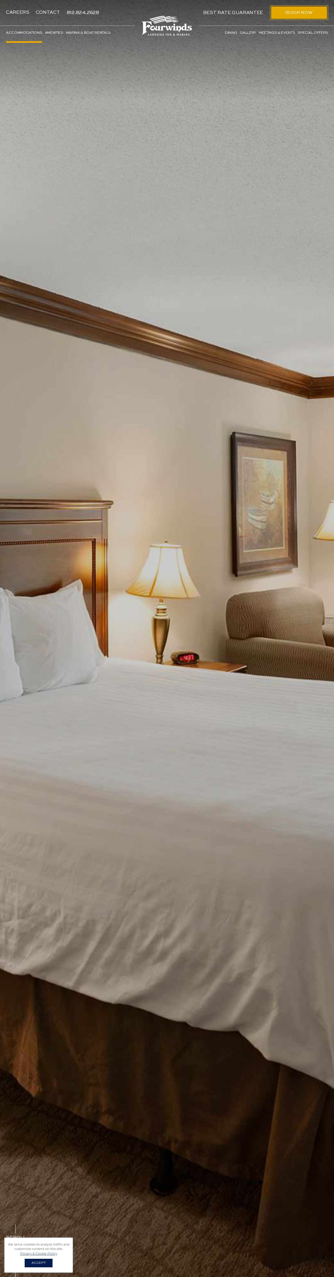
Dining (231, 33)
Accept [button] (38, 1263)
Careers (17, 12)
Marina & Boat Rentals (88, 33)
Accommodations (24, 33)
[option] (167, 638)
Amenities (54, 33)
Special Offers (313, 33)
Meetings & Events (277, 33)
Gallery (248, 33)
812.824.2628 (83, 12)
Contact (48, 12)
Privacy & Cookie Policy (38, 1253)
